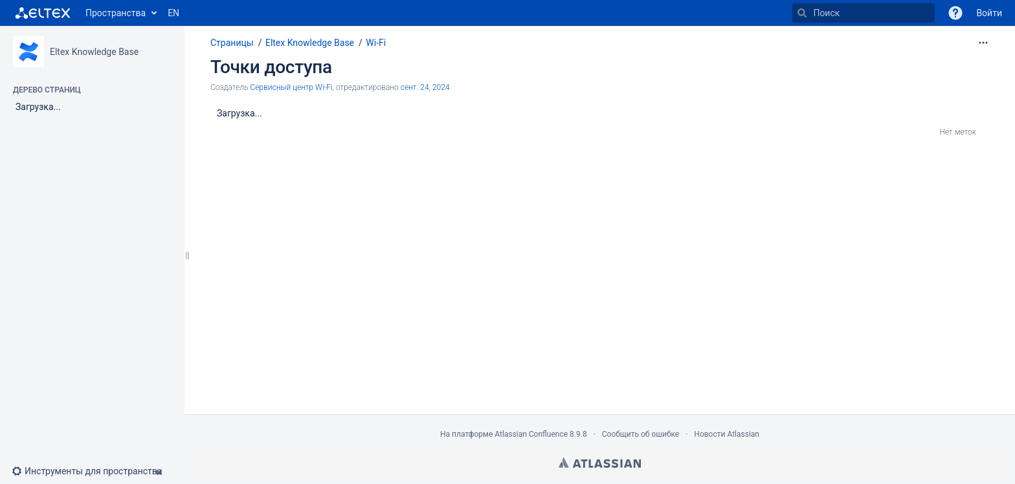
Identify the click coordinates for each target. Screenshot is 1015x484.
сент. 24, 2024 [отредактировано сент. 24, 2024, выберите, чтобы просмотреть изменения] (425, 87)
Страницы (232, 43)
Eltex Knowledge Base (94, 52)
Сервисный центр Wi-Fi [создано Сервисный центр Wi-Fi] (291, 87)
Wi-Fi (376, 43)
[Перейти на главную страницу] (42, 13)
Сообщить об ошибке (640, 434)
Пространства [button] (115, 13)
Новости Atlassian (726, 434)
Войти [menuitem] (989, 13)
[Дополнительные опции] (983, 42)
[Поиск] (802, 13)
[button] (955, 13)
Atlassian (600, 462)
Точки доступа (271, 67)
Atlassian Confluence (531, 434)
